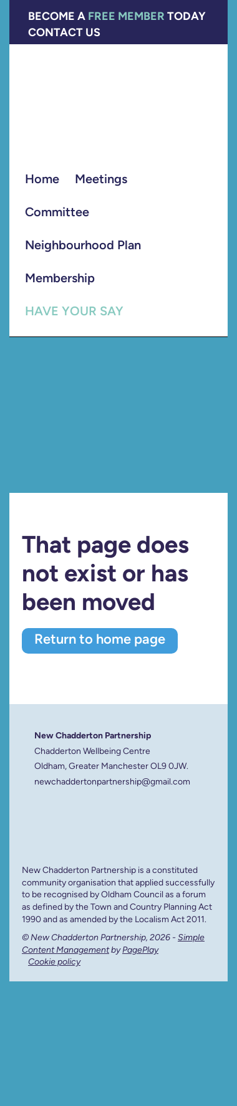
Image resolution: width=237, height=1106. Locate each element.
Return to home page (99, 640)
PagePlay (140, 950)
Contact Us (64, 33)
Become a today (117, 17)
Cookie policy (54, 962)
